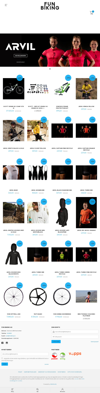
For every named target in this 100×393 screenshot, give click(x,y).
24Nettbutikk (53, 385)
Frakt (20, 372)
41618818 (9, 333)
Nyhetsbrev (62, 372)
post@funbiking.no (10, 336)
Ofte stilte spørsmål (74, 372)
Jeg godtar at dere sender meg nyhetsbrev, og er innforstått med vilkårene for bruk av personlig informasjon (25, 360)
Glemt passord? (95, 342)
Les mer (47, 364)
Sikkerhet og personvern (47, 372)
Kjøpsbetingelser (30, 372)
